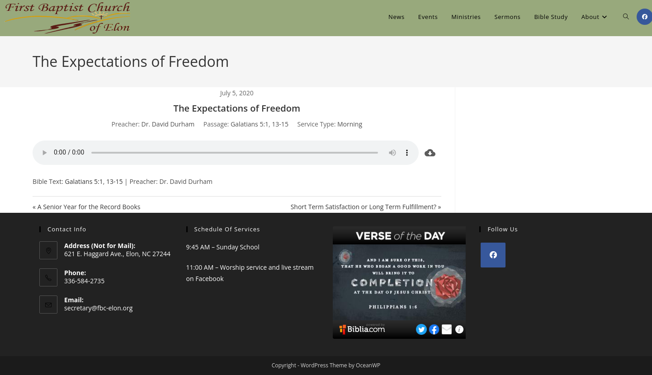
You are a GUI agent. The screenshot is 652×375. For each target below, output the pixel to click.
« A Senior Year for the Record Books (86, 206)
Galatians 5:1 (250, 124)
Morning (349, 124)
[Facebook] (493, 255)
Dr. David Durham (168, 124)
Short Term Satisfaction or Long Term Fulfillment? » (366, 206)
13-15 (280, 124)
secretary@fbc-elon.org (98, 308)
